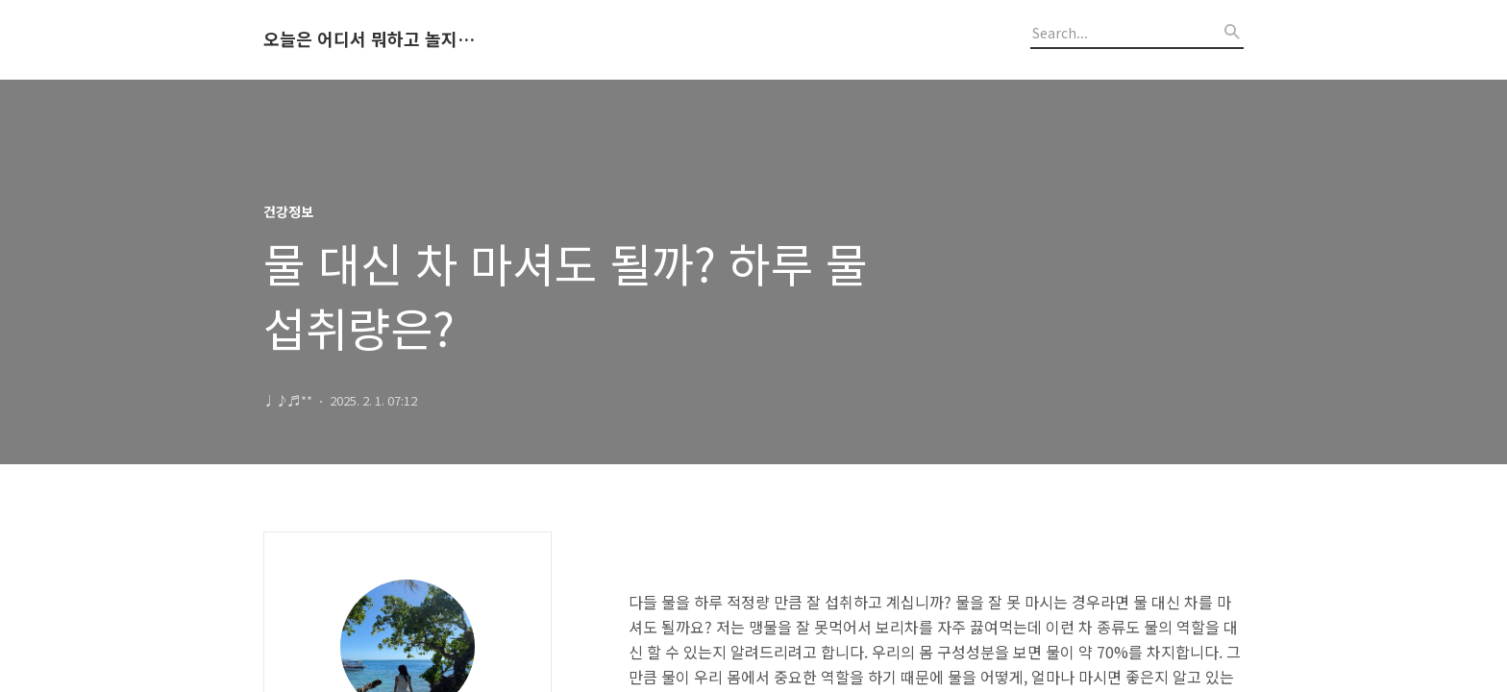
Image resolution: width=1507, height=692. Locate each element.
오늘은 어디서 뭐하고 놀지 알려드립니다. (369, 39)
